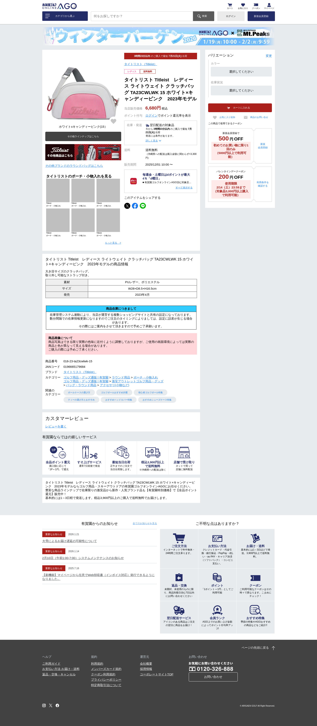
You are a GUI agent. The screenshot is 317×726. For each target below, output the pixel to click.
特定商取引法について (106, 685)
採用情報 (146, 669)
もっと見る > (113, 242)
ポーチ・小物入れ (146, 377)
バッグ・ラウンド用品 (81, 385)
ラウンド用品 (121, 377)
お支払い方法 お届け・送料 (61, 669)
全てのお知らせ (145, 523)
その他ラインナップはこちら (83, 136)
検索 (204, 16)
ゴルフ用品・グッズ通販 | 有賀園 (86, 377)
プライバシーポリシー (106, 679)
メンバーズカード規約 (106, 669)
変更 (269, 55)
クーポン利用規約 (103, 674)
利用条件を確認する (263, 184)
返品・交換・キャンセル (59, 674)
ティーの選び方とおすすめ (81, 400)
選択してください (241, 71)
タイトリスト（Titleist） (140, 64)
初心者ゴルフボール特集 (150, 392)
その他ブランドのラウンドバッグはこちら (74, 165)
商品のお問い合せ (259, 117)
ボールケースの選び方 (79, 392)
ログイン (231, 16)
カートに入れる (241, 107)
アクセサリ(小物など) (114, 385)
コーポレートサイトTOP (157, 674)
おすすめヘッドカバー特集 (118, 400)
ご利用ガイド (51, 663)
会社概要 (146, 663)
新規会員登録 (261, 16)
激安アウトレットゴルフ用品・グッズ (137, 381)
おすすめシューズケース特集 (157, 400)
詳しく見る (152, 140)
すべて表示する (184, 187)
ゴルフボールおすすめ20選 (114, 392)
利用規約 (97, 663)
